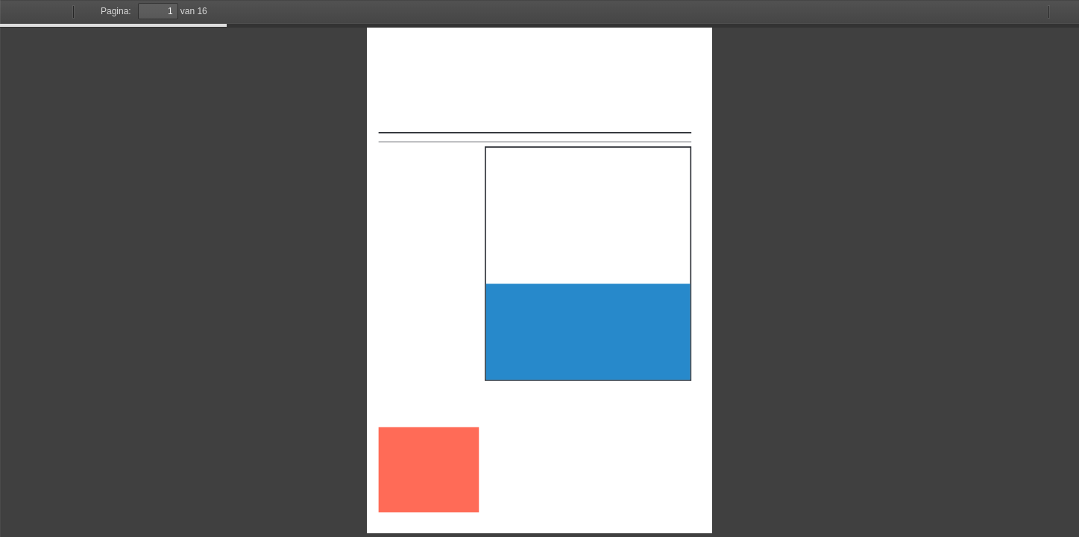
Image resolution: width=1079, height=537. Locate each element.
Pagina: (116, 11)
